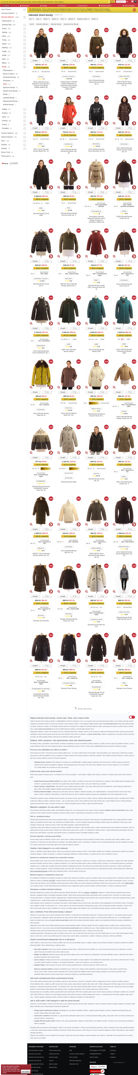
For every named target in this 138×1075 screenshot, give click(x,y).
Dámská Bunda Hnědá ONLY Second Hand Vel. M (96, 287)
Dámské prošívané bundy (36, 1057)
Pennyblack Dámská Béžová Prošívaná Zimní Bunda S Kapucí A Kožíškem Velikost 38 (96, 219)
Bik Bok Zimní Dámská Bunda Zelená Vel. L (69, 285)
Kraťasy (5, 113)
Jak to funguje (128, 6)
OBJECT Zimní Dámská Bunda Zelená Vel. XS (41, 554)
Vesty (4, 117)
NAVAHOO (41, 345)
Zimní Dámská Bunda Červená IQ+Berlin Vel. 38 (69, 151)
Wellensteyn (124, 546)
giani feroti (96, 408)
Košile (4, 55)
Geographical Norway (41, 688)
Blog (70, 1050)
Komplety (5, 128)
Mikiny (4, 63)
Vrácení (51, 1060)
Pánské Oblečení (7, 133)
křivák (5, 94)
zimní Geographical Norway (38, 871)
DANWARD (41, 481)
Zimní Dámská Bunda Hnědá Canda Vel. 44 (124, 417)
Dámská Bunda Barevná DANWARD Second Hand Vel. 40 (41, 488)
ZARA (124, 211)
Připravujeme (6, 21)
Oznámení (24, 6)
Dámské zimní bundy (35, 1060)
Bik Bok (69, 278)
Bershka (96, 144)
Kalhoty (4, 32)
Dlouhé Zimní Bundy (10, 91)
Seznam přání (105, 6)
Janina (96, 473)
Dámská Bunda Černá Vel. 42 (96, 480)
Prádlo (4, 51)
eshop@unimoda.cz (95, 1053)
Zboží (6, 6)
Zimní (5, 84)
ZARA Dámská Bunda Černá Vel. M (124, 217)
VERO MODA (96, 548)
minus (41, 76)
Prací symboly (73, 1057)
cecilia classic (69, 76)
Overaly (5, 121)
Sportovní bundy (9, 87)
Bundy (4, 67)
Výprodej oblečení (7, 13)
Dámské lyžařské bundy (36, 1074)
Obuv (3, 141)
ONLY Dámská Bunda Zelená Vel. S (124, 483)
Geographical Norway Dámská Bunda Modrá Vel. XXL (41, 695)
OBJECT (41, 548)
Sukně (4, 44)
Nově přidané (6, 9)
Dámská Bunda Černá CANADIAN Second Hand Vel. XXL (96, 694)
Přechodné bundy (9, 77)
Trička (4, 40)
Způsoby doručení (54, 1054)
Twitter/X (112, 1054)
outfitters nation (41, 278)
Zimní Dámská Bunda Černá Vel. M (124, 285)
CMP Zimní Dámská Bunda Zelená (69, 350)
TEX (68, 208)
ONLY (41, 144)
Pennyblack (96, 211)
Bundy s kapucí (9, 74)
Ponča (4, 124)
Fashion (68, 408)
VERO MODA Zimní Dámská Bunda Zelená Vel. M (96, 555)
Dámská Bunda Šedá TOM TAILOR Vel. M (124, 618)
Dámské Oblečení (7, 17)
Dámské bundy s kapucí (36, 1050)
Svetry (4, 28)
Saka (4, 59)
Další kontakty (94, 1057)
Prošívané (6, 80)
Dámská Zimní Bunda (41, 621)
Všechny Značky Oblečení (77, 1054)
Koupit (35, 60)
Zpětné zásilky (53, 1064)
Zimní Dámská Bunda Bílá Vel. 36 (68, 551)
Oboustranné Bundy (10, 101)
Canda (124, 411)
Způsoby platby (53, 1057)
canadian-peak (96, 619)
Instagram (113, 1057)
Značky (43, 6)
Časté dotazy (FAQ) (54, 1050)
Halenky (5, 47)
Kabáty (4, 109)
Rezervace (82, 6)
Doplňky (4, 144)
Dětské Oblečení (7, 137)
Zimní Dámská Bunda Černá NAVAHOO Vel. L (41, 352)
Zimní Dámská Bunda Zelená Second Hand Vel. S (96, 82)
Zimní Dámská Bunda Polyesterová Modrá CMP (124, 351)
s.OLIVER (52, 880)
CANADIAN (96, 687)
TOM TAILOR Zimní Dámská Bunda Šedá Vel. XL (124, 83)
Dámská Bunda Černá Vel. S (41, 285)
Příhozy (62, 6)
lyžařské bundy (8, 98)
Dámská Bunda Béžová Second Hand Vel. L (96, 415)
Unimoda (96, 76)
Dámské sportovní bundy (36, 1064)
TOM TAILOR (124, 76)
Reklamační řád (74, 1064)
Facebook (113, 1050)
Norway (41, 615)
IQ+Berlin (69, 144)
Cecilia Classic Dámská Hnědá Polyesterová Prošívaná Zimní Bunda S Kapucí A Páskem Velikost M (68, 85)
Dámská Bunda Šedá (68, 482)
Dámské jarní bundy (35, 1054)
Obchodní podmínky (75, 1060)
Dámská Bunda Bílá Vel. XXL (96, 625)
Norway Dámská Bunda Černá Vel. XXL (68, 620)
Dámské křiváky (33, 1070)
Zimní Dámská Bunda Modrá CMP (96, 350)
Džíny (4, 36)
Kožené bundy (8, 104)
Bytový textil (5, 152)
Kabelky (4, 148)
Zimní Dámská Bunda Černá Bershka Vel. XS (96, 150)
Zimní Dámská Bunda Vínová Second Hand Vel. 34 (124, 149)
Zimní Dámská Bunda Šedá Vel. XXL (68, 414)
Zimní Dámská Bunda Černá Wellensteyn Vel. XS (124, 553)
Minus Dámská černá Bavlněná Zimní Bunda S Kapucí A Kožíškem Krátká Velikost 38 (41, 84)
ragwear (86, 892)
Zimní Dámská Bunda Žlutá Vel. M (41, 414)
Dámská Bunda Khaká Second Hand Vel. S (69, 214)
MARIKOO (94, 892)
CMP (41, 208)
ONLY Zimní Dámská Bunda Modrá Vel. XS (41, 150)
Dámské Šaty (7, 25)
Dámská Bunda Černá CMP (41, 214)
